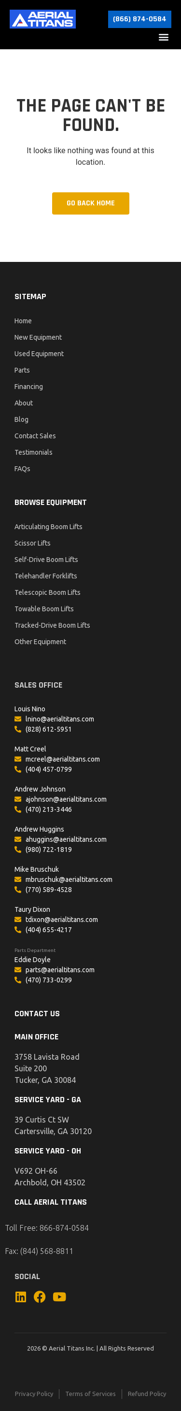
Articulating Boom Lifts (48, 527)
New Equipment (38, 337)
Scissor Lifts (32, 543)
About (23, 403)
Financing (28, 386)
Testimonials (33, 452)
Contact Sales (35, 436)
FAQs (22, 469)
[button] (163, 36)
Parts (22, 370)
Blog (21, 419)
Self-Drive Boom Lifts (46, 559)
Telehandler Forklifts (45, 576)
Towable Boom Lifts (44, 609)
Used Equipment (39, 354)
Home (23, 321)
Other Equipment (40, 642)
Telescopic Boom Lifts (47, 592)
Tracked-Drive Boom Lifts (52, 625)
